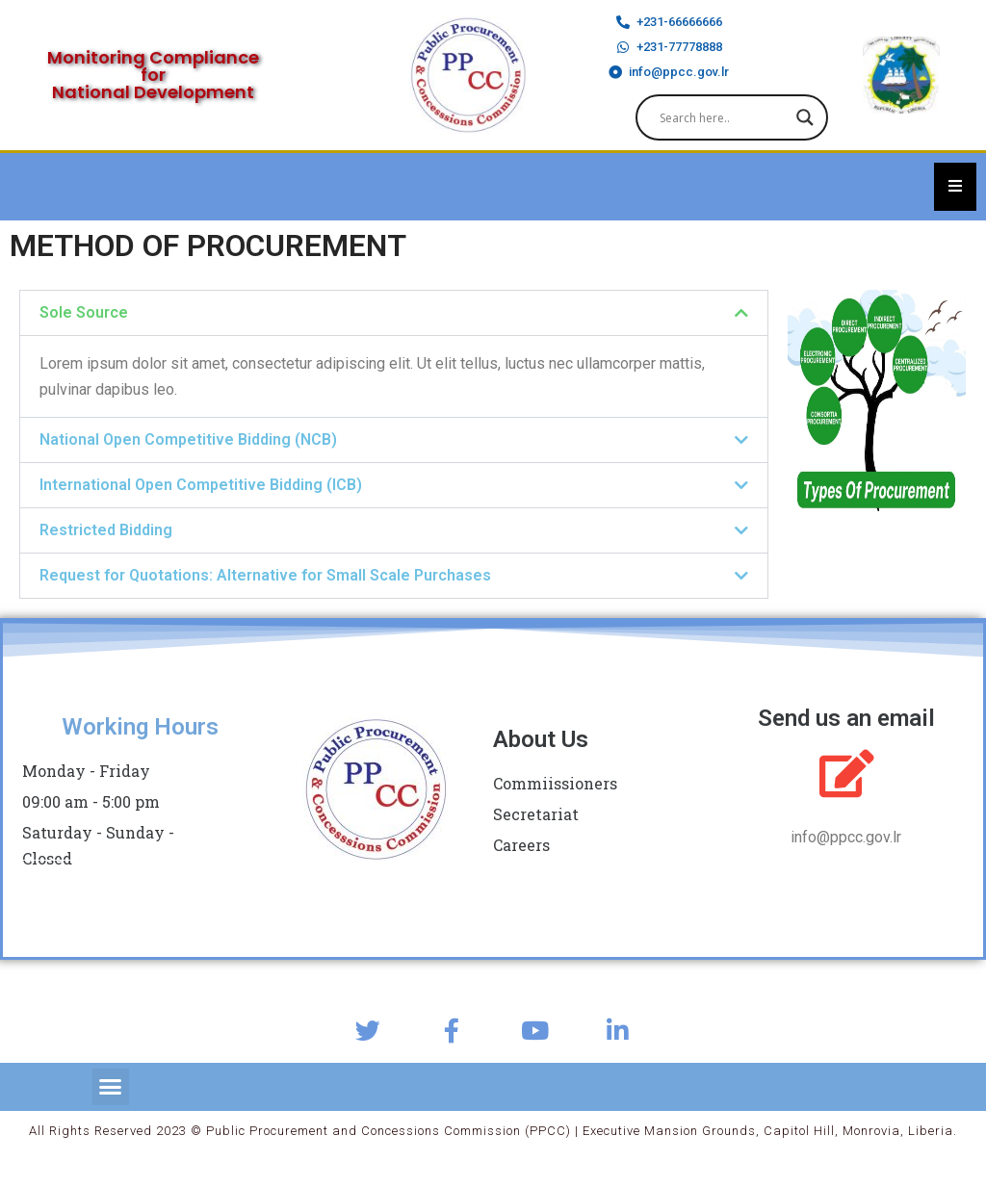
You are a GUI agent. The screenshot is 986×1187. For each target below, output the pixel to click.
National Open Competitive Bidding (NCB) (188, 439)
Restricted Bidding (105, 530)
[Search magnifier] (804, 117)
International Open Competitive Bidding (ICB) (200, 485)
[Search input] (723, 117)
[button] (393, 313)
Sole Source (83, 312)
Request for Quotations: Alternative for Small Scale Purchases (265, 575)
